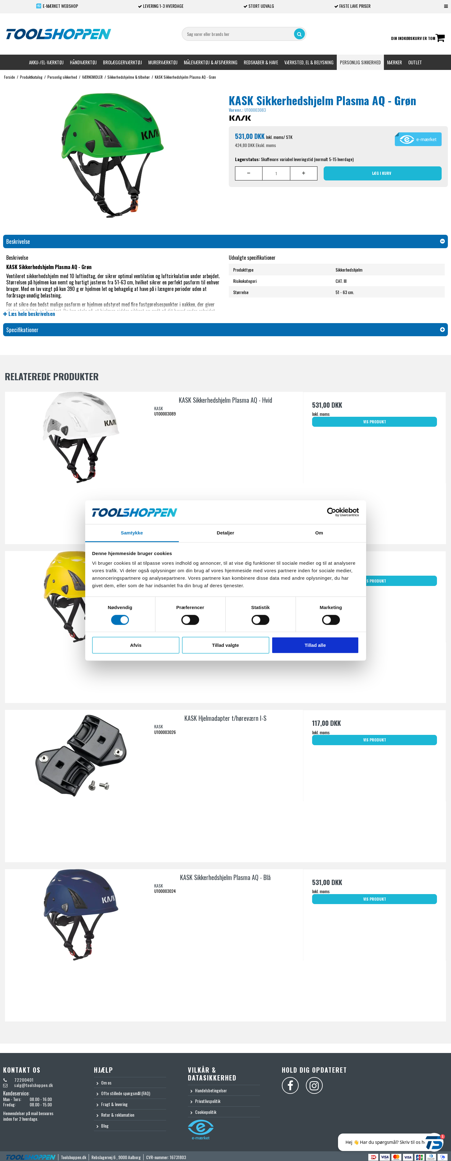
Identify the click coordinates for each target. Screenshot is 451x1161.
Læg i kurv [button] (381, 173)
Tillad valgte (225, 645)
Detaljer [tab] (225, 532)
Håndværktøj (83, 62)
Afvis (136, 645)
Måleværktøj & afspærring (211, 62)
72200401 (23, 1079)
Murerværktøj (163, 62)
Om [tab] (319, 532)
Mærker (394, 62)
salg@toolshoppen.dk (33, 1085)
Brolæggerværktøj (122, 62)
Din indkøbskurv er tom (418, 39)
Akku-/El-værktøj (46, 62)
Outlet (415, 62)
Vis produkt (374, 422)
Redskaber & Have (261, 62)
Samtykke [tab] (132, 532)
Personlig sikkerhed (360, 62)
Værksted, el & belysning (309, 62)
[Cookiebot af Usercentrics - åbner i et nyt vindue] (331, 512)
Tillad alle (315, 645)
